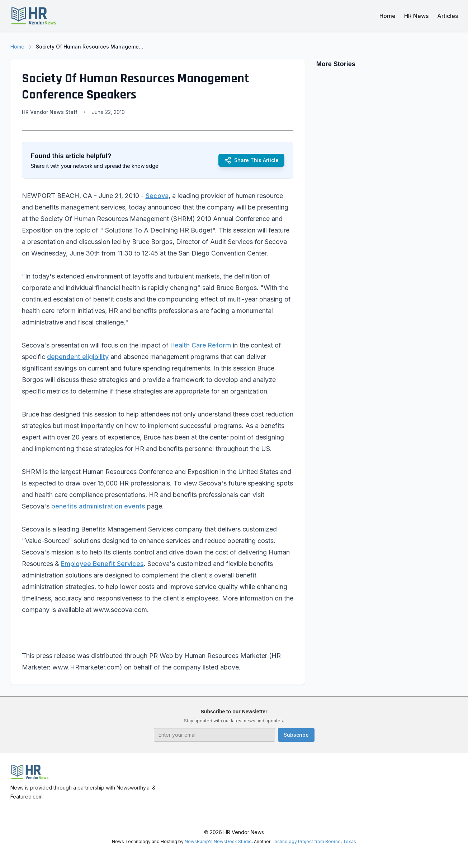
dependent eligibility (78, 356)
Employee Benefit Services (102, 563)
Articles (447, 15)
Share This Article (251, 160)
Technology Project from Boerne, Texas (313, 841)
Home (387, 15)
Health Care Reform (200, 345)
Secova (157, 195)
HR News (416, 15)
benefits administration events (98, 506)
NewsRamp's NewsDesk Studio (218, 841)
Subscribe (296, 735)
